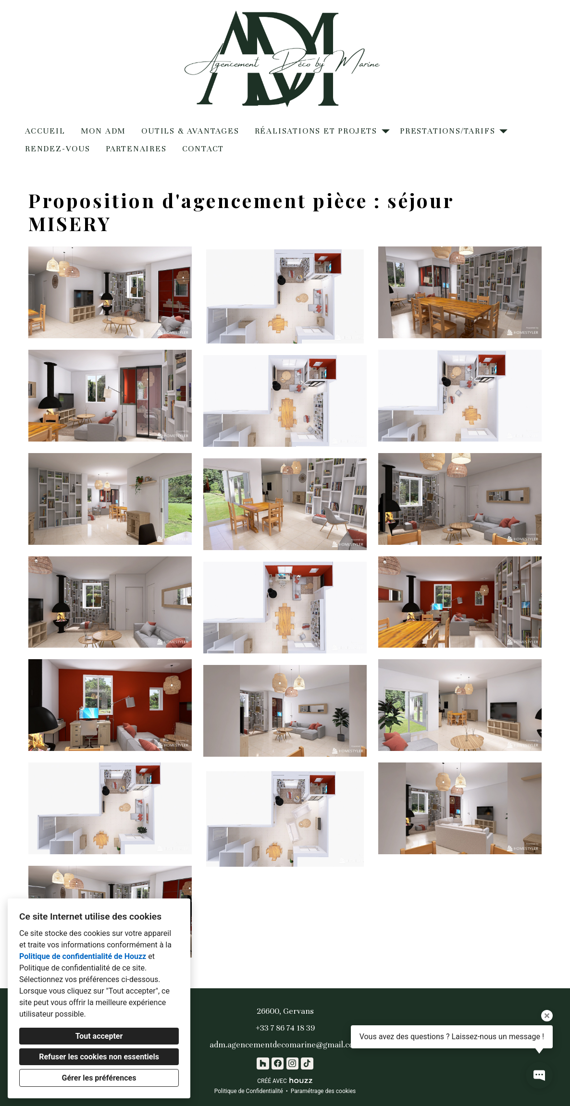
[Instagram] (292, 1063)
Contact (203, 149)
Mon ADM (103, 131)
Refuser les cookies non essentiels (99, 1056)
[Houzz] (263, 1063)
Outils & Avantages (190, 131)
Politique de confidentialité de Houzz (82, 956)
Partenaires (136, 149)
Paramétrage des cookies (323, 1091)
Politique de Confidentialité (248, 1091)
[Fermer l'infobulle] (547, 1015)
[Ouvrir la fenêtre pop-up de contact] (539, 1075)
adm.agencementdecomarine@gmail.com (285, 1045)
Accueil (45, 131)
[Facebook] (278, 1063)
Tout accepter (99, 1036)
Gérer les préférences (99, 1077)
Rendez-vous (57, 149)
